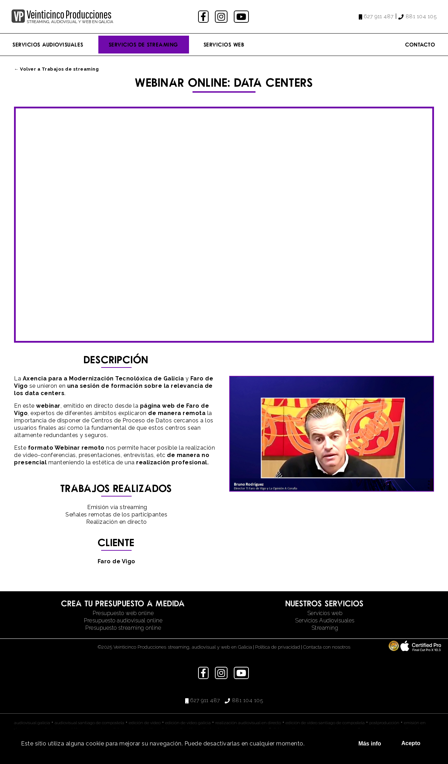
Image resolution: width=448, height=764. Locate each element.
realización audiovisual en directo (248, 722)
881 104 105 (421, 16)
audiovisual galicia (32, 722)
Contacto (420, 44)
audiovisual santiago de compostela (89, 722)
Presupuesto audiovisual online (123, 620)
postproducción (384, 722)
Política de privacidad (277, 647)
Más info (369, 744)
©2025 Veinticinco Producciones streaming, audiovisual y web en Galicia (175, 647)
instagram (222, 16)
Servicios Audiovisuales (48, 44)
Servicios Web (224, 44)
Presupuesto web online (123, 613)
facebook (204, 16)
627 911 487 (379, 16)
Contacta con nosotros (326, 647)
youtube (242, 16)
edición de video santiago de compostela (325, 722)
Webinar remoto (80, 447)
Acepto (410, 743)
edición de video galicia (188, 722)
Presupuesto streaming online (123, 627)
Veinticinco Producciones (69, 14)
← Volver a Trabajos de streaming (56, 69)
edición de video (145, 722)
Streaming (325, 627)
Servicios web (325, 613)
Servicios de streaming (143, 44)
